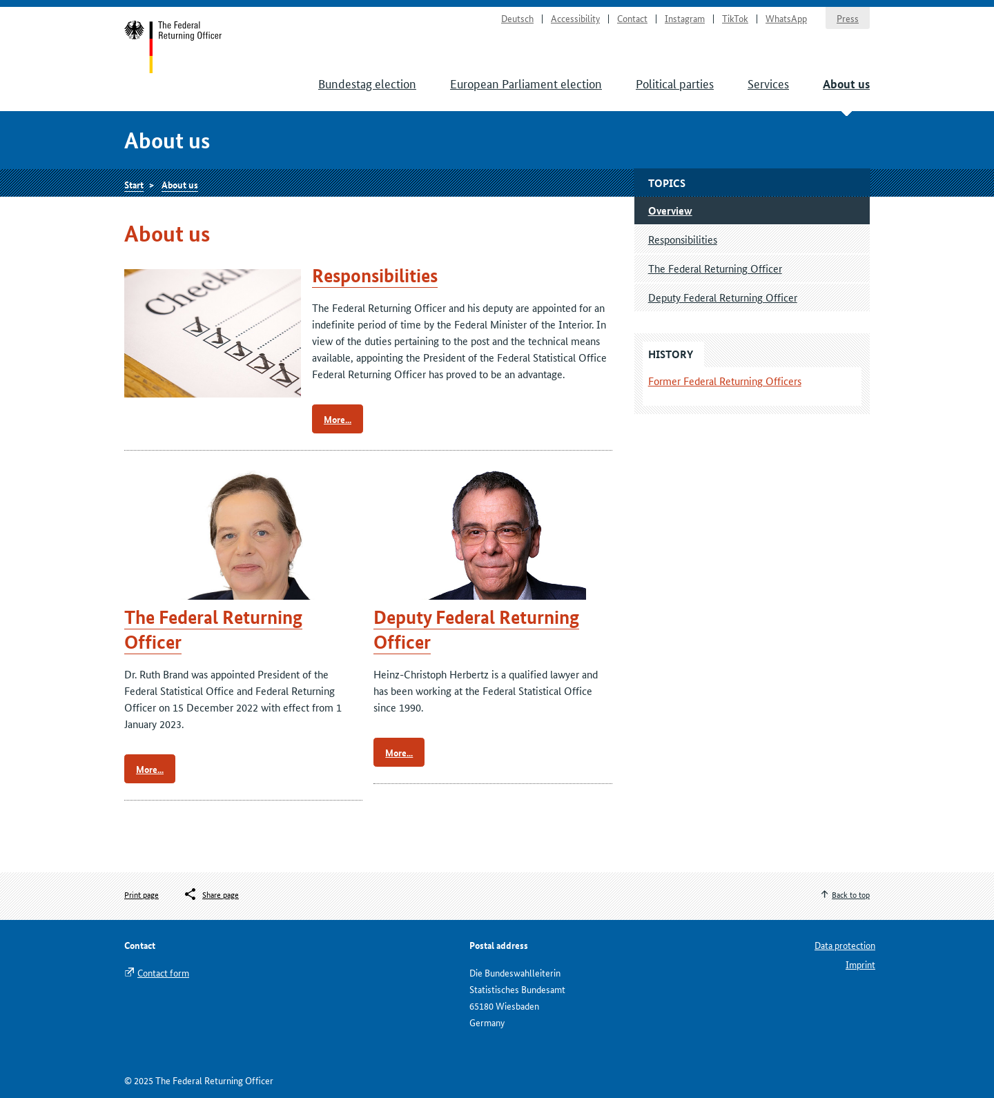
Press (848, 18)
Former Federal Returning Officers (724, 380)
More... (337, 419)
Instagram (685, 18)
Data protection (845, 945)
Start (173, 47)
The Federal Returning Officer (715, 268)
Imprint (860, 964)
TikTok (735, 18)
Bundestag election (367, 83)
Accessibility (575, 18)
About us (846, 84)
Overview (670, 210)
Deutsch (517, 18)
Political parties (675, 83)
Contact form (163, 972)
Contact (632, 18)
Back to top (851, 894)
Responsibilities (375, 275)
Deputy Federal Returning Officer (722, 297)
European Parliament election (526, 83)
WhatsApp (786, 18)
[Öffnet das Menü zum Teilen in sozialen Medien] (211, 894)
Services (768, 83)
